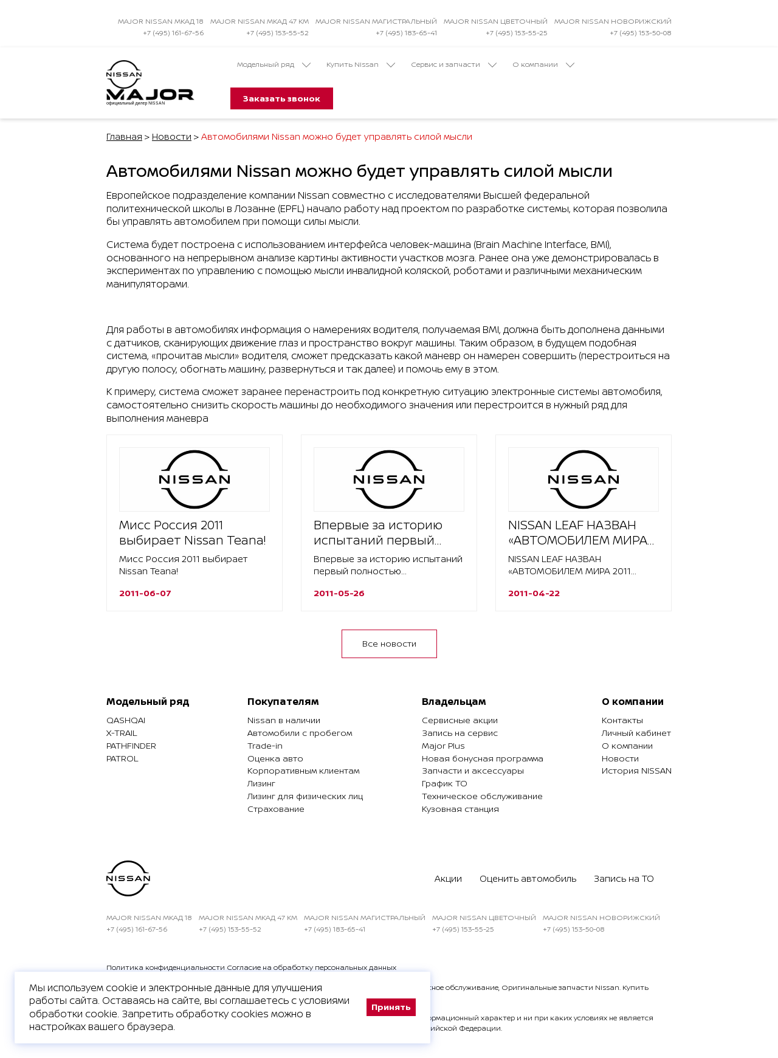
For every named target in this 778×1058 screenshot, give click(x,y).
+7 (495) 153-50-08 (641, 32)
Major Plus (443, 745)
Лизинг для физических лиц (305, 796)
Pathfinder (131, 745)
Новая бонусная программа (482, 758)
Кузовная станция (460, 808)
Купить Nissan (360, 64)
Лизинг (261, 783)
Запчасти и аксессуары (473, 770)
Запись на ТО (624, 878)
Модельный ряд (274, 64)
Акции (448, 878)
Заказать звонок (281, 98)
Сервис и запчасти (454, 64)
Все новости (389, 643)
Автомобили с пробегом (299, 732)
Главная (124, 136)
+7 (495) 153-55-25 (517, 32)
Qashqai (125, 720)
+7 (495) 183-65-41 (406, 32)
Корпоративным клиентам (303, 770)
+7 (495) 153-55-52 (277, 32)
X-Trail (121, 732)
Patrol (122, 758)
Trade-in (265, 745)
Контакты (622, 720)
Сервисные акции (460, 720)
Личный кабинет (636, 732)
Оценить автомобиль (528, 878)
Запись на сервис (460, 732)
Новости (171, 136)
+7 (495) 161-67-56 (173, 32)
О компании (543, 64)
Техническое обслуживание (482, 796)
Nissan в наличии (283, 720)
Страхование (276, 808)
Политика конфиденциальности (165, 967)
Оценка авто (275, 758)
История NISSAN (637, 770)
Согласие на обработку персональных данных (311, 967)
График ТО (444, 783)
